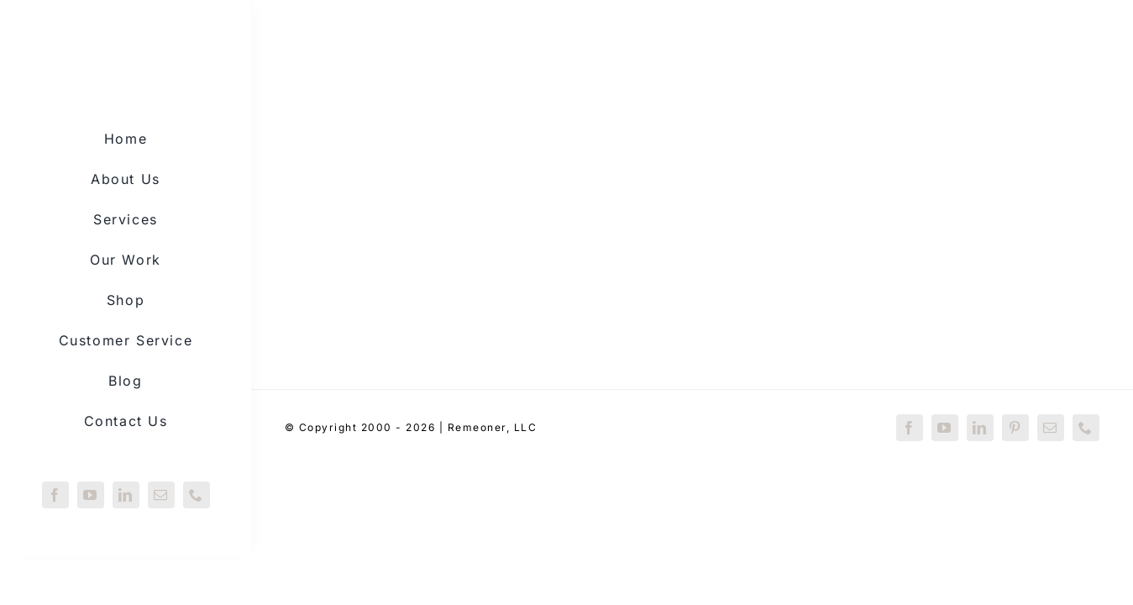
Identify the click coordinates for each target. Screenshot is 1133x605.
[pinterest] (1015, 427)
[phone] (196, 494)
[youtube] (90, 494)
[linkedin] (126, 494)
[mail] (161, 494)
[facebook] (55, 494)
